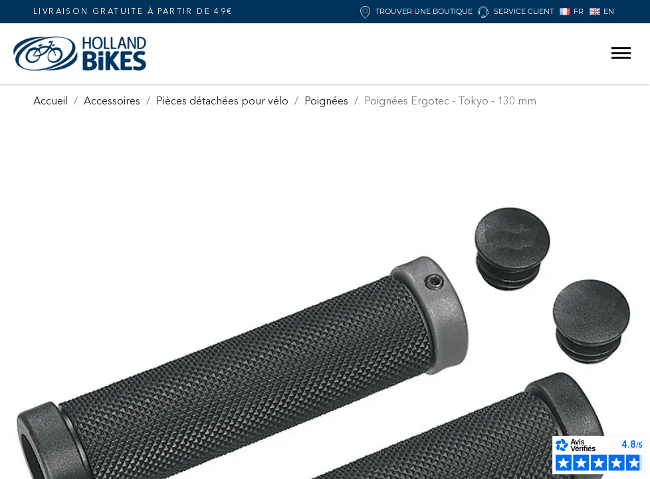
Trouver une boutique (416, 12)
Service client (516, 12)
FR (572, 11)
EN (602, 11)
